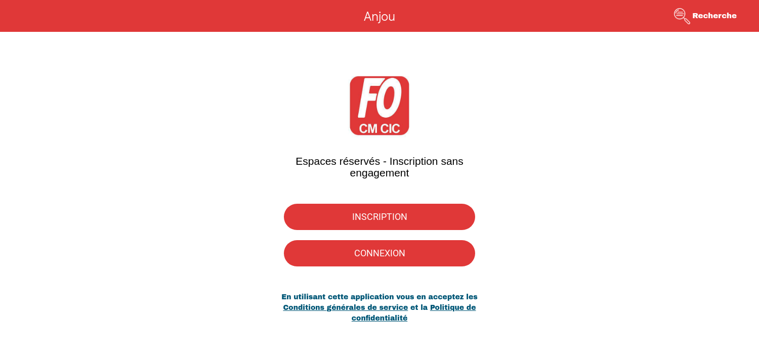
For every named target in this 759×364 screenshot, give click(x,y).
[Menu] (20, 16)
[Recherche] (712, 16)
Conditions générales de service (345, 307)
